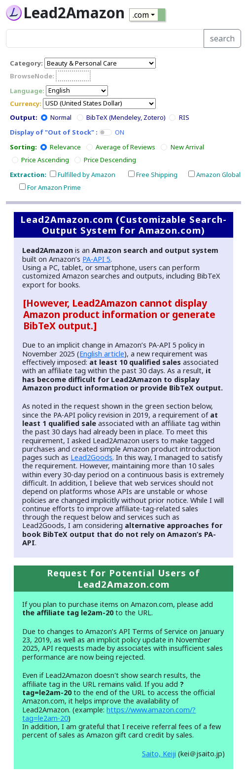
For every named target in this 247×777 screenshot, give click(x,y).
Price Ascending (45, 159)
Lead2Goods (91, 457)
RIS (184, 117)
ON (119, 132)
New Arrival (187, 146)
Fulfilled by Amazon (86, 174)
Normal (60, 117)
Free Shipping (156, 174)
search (222, 38)
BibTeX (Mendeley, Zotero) (126, 117)
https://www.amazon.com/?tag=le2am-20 (109, 714)
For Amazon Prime (54, 187)
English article (101, 353)
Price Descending (110, 159)
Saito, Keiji (159, 753)
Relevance (65, 146)
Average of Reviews (125, 146)
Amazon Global (218, 174)
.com (141, 14)
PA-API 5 (96, 259)
